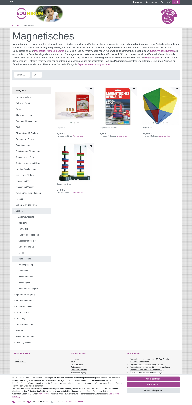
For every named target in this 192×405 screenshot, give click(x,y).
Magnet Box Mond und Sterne (49, 51)
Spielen (19, 25)
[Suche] (162, 2)
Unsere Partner (20, 362)
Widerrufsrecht (77, 365)
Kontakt (17, 359)
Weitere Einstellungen (74, 401)
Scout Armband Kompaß (162, 51)
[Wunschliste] (168, 2)
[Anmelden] (137, 2)
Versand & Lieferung (79, 370)
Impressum (75, 359)
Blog (11, 1)
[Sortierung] (22, 75)
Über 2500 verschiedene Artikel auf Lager (146, 373)
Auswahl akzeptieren (153, 390)
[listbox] (74, 106)
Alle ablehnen (153, 384)
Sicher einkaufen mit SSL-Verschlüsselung (146, 370)
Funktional (59, 401)
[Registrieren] (152, 2)
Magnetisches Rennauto (108, 127)
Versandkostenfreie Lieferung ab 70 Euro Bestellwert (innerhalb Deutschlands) (151, 360)
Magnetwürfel (147, 127)
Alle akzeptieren (153, 379)
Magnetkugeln (152, 57)
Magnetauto (61, 127)
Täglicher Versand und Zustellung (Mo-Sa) (146, 365)
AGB (73, 362)
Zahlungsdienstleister (40, 401)
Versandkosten (78, 136)
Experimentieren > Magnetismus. (94, 64)
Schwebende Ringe (64, 184)
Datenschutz (76, 367)
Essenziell (21, 401)
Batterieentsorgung (78, 373)
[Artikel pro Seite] (37, 75)
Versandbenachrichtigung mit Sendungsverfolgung (150, 367)
